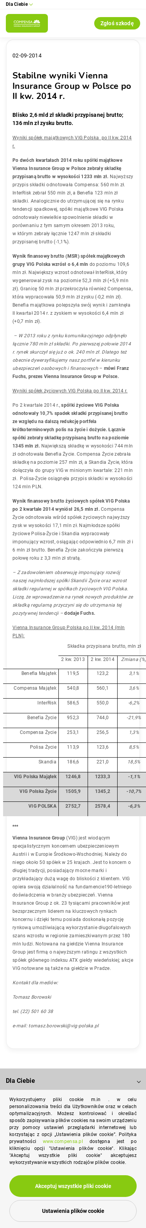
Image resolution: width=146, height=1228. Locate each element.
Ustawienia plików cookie (73, 1211)
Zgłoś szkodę (117, 23)
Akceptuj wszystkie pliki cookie (73, 1186)
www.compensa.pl (63, 1141)
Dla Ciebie (20, 1080)
